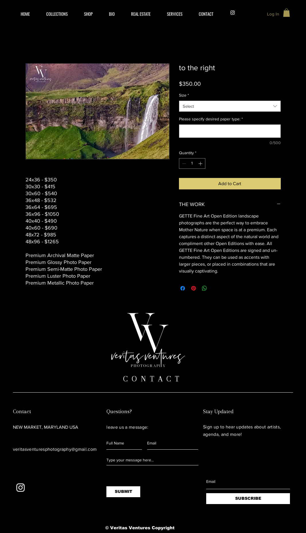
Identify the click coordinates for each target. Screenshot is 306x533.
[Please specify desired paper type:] (229, 131)
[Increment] (200, 163)
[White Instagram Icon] (20, 487)
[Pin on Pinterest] (193, 288)
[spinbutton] (192, 163)
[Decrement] (183, 163)
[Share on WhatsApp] (204, 288)
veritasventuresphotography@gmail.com (55, 449)
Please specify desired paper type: (211, 119)
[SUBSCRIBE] (248, 498)
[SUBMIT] (123, 491)
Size (184, 95)
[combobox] (230, 106)
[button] (141, 13)
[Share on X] (215, 288)
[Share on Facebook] (182, 288)
